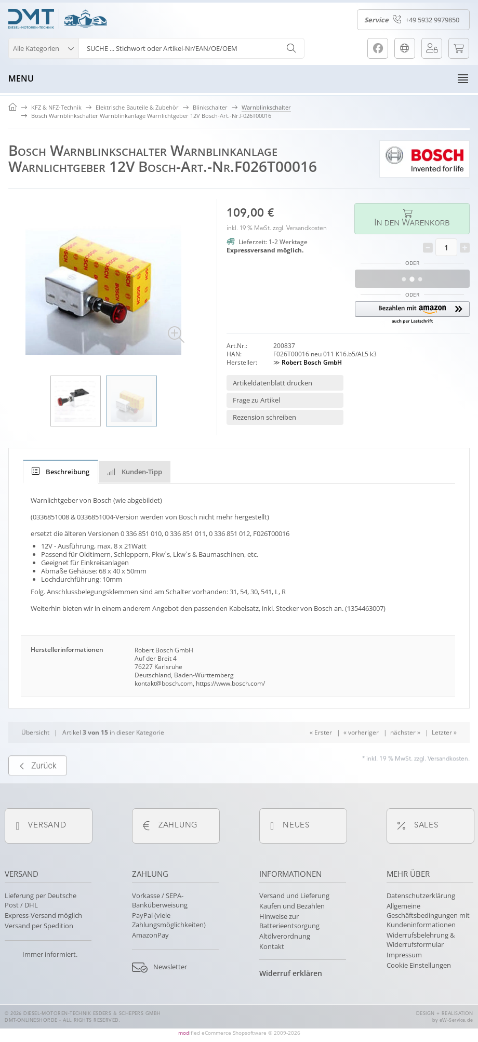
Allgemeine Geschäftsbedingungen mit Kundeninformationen (428, 915)
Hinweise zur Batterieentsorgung (289, 921)
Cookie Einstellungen (419, 965)
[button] (43, 47)
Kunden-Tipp (134, 471)
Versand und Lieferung (294, 895)
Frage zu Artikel (256, 400)
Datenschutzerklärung (421, 895)
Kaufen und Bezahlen (292, 906)
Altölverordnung (284, 936)
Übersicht (35, 750)
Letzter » (444, 750)
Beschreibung (60, 471)
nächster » (405, 750)
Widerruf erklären (290, 973)
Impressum (404, 954)
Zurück (37, 784)
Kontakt (271, 946)
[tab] (60, 472)
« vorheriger (361, 750)
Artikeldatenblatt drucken (272, 383)
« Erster (321, 750)
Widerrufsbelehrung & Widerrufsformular (421, 939)
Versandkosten (306, 228)
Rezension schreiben (264, 417)
